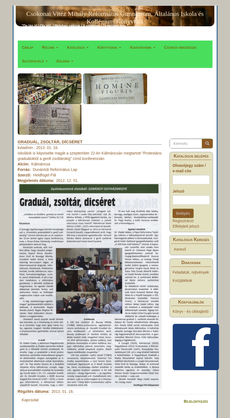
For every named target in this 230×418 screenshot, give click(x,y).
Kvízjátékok (182, 280)
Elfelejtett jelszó (186, 226)
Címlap (27, 47)
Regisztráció (183, 221)
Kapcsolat (30, 400)
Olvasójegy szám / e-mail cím (189, 168)
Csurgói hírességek (180, 47)
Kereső (180, 249)
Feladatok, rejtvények (191, 272)
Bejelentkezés (196, 401)
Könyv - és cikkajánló (191, 311)
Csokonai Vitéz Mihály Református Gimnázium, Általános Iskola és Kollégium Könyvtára (114, 14)
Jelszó (178, 191)
